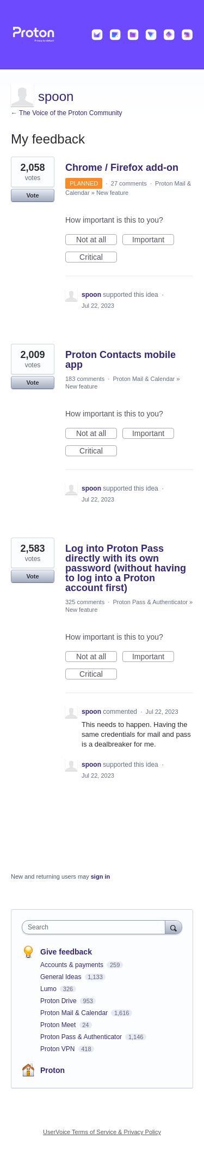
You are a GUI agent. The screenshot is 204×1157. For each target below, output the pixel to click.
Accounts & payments (72, 965)
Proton (52, 1070)
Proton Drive (59, 1001)
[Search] (173, 927)
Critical (98, 258)
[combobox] (96, 927)
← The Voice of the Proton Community (66, 113)
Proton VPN (58, 1049)
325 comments (84, 602)
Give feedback (66, 951)
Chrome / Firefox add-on (121, 167)
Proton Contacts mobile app (120, 359)
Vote (32, 195)
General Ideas (61, 977)
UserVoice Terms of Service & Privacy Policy (102, 1132)
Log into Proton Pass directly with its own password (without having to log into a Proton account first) (125, 568)
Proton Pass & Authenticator (150, 602)
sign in (100, 876)
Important (153, 240)
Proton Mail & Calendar (144, 378)
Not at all (96, 240)
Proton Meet (59, 1025)
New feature (112, 192)
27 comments (129, 183)
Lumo (49, 989)
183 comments (84, 378)
